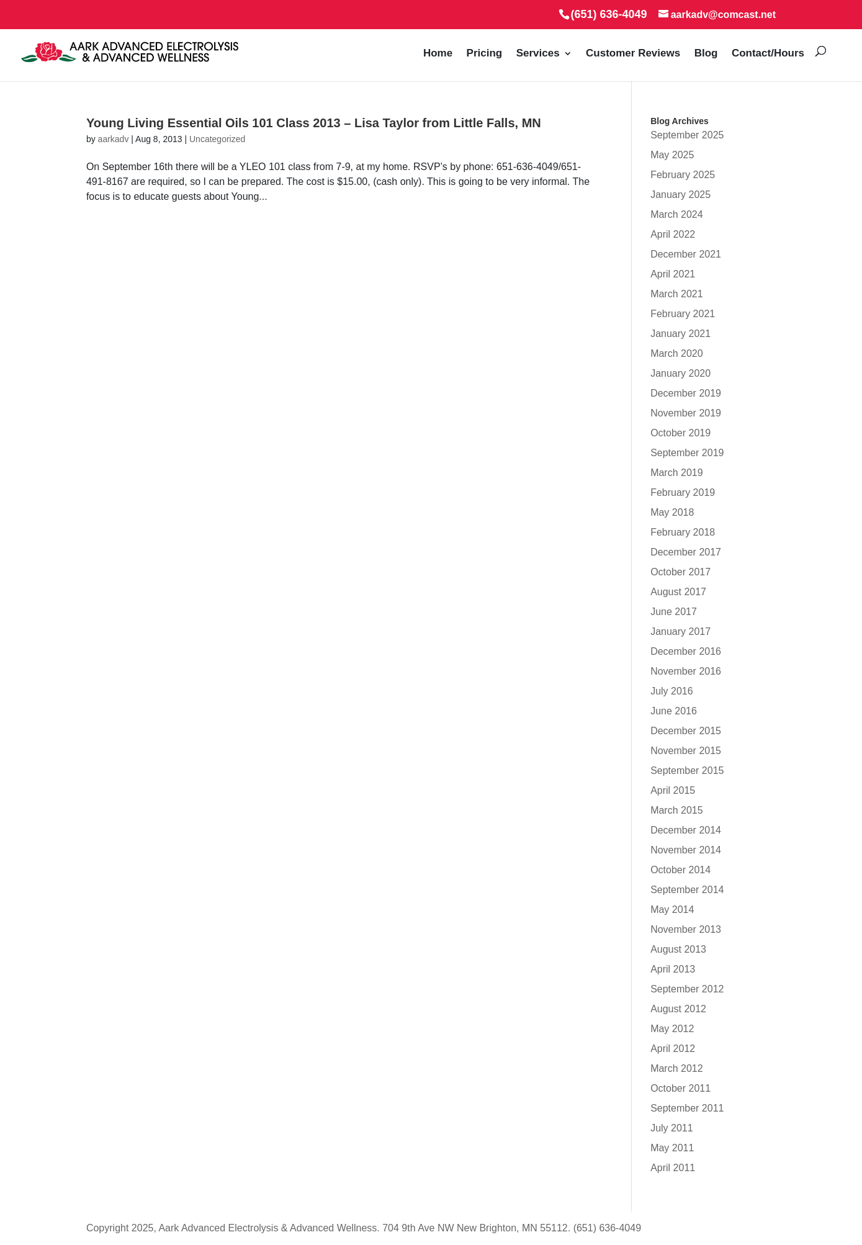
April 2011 (672, 1167)
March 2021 (676, 294)
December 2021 (685, 254)
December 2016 (685, 651)
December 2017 (685, 552)
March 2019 (676, 472)
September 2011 (687, 1108)
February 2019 (682, 492)
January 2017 (680, 631)
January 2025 (680, 194)
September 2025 (687, 135)
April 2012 (672, 1048)
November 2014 (685, 850)
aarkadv (113, 139)
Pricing (485, 53)
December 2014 (685, 830)
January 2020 (680, 373)
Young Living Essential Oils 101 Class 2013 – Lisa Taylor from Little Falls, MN (313, 123)
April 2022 (672, 234)
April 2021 (672, 274)
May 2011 (672, 1148)
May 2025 (672, 155)
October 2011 (680, 1088)
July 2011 (671, 1128)
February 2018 (682, 532)
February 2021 (682, 313)
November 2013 (685, 929)
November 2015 (685, 750)
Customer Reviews (633, 53)
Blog (706, 53)
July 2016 (671, 691)
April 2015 (672, 790)
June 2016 (673, 711)
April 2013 (672, 969)
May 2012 (672, 1028)
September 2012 (687, 989)
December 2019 (685, 393)
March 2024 (676, 214)
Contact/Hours (768, 53)
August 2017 (678, 592)
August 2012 (678, 1009)
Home (437, 53)
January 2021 (680, 333)
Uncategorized (217, 139)
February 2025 (682, 174)
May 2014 (672, 909)
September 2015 (687, 770)
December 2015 (685, 731)
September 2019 (687, 452)
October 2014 (680, 870)
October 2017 (680, 572)
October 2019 (680, 433)
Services (538, 53)
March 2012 (676, 1068)
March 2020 (676, 353)
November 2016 (685, 671)
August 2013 (678, 949)
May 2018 (672, 512)
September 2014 (687, 889)
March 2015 (676, 810)
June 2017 (673, 611)
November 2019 (685, 413)
